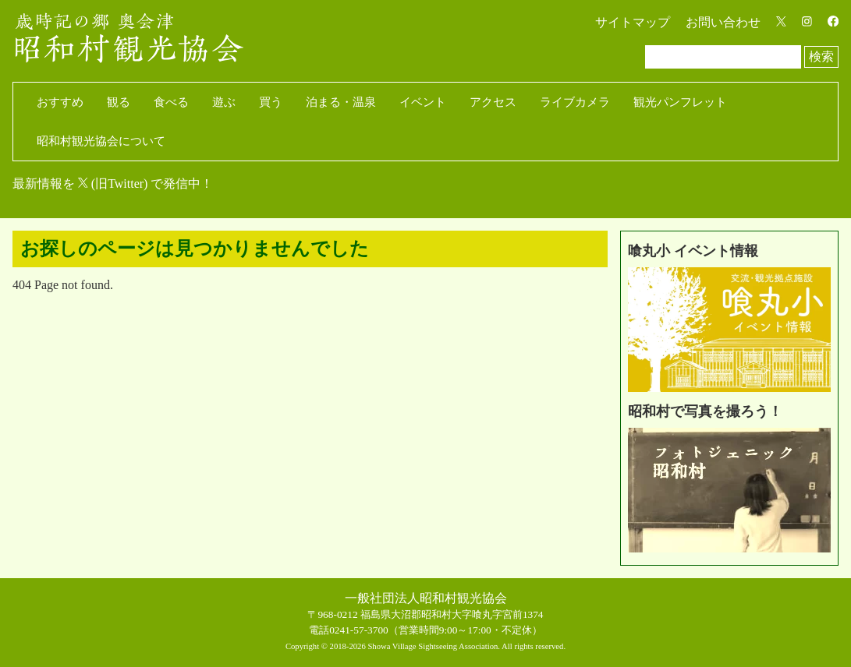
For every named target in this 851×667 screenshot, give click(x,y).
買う (270, 102)
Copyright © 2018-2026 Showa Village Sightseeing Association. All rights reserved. (425, 646)
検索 (821, 56)
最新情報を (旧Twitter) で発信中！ (112, 183)
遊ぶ (224, 102)
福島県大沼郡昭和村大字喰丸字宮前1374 (452, 614)
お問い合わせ (723, 22)
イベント (422, 102)
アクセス (493, 102)
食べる (171, 102)
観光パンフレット (680, 102)
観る (118, 102)
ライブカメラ (575, 102)
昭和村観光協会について (101, 141)
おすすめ (60, 102)
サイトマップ (632, 22)
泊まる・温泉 (341, 102)
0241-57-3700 (358, 630)
